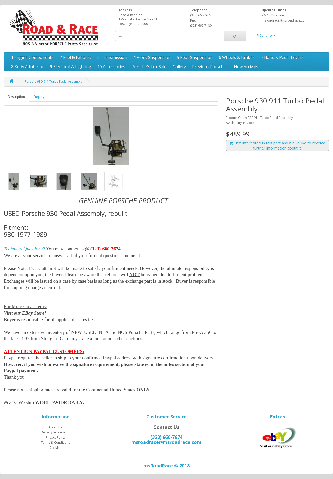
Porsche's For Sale (149, 66)
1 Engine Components (32, 57)
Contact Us (166, 427)
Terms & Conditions (55, 442)
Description (16, 96)
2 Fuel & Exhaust (75, 57)
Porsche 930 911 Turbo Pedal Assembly (53, 81)
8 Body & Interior (27, 66)
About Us (55, 427)
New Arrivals (246, 66)
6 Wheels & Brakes (237, 57)
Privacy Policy (55, 437)
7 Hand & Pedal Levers (282, 57)
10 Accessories (111, 66)
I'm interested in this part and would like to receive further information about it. (277, 145)
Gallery (179, 66)
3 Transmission (112, 57)
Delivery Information (55, 432)
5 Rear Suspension (195, 57)
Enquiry (39, 96)
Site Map (55, 447)
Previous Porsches (210, 66)
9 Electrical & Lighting (70, 66)
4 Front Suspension (152, 57)
